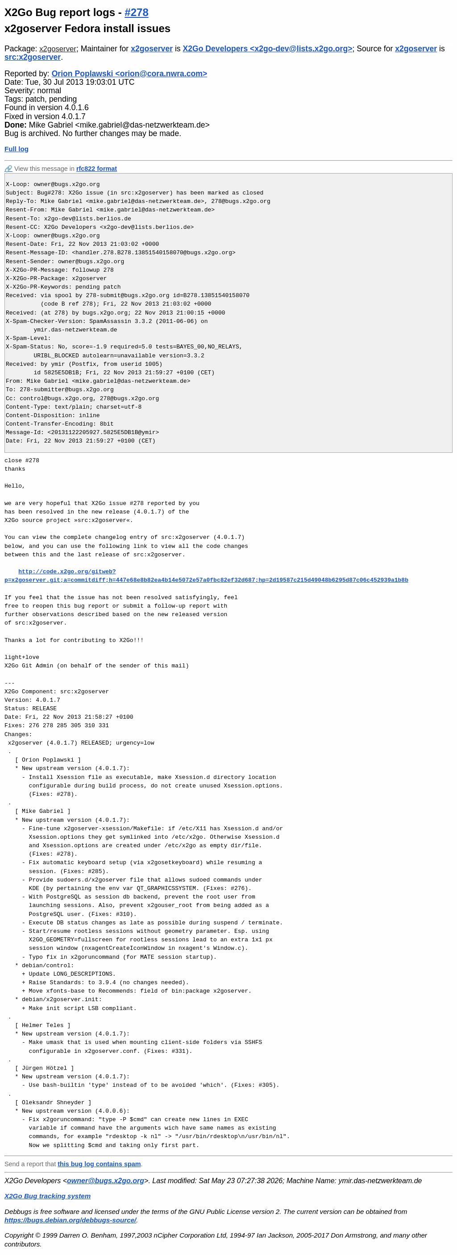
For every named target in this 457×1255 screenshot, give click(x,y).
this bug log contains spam (99, 1164)
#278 (136, 12)
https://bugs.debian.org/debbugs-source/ (70, 1220)
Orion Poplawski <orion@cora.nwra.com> (130, 73)
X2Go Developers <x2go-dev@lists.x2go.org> (268, 48)
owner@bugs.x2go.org (105, 1181)
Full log (16, 149)
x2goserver (57, 49)
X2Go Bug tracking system (47, 1196)
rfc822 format (96, 168)
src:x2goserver (32, 57)
